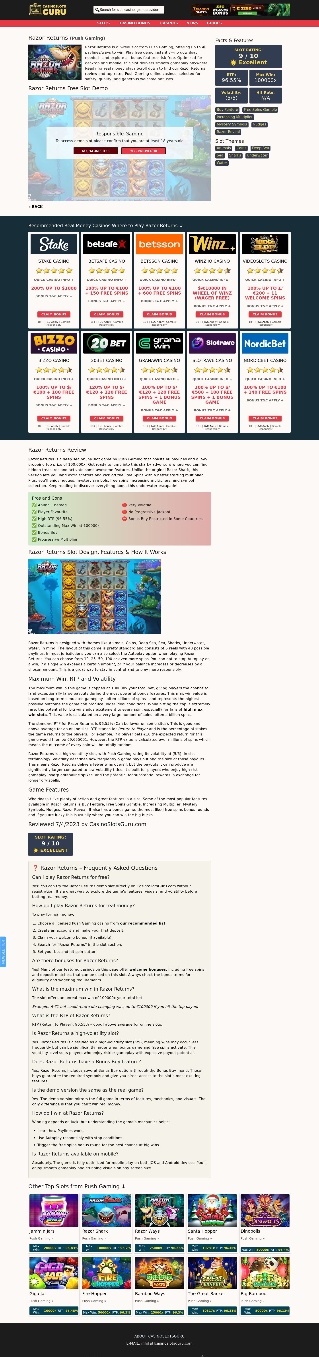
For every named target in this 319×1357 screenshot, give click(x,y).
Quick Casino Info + (54, 280)
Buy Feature (227, 110)
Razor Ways (147, 1231)
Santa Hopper (202, 1231)
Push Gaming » (41, 1238)
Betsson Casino (160, 261)
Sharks (235, 155)
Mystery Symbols (232, 124)
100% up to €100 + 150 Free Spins (106, 291)
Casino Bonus (135, 23)
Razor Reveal (228, 132)
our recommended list (142, 923)
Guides (214, 23)
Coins (241, 148)
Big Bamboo (253, 1293)
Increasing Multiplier (235, 117)
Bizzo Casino (53, 360)
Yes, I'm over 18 (143, 151)
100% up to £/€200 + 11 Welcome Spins (265, 293)
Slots (103, 23)
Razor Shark (95, 1231)
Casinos (169, 23)
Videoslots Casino (265, 261)
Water (222, 163)
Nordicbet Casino (265, 360)
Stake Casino (53, 261)
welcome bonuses (147, 969)
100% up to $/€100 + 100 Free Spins (53, 392)
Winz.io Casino (212, 261)
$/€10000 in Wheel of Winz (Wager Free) (212, 293)
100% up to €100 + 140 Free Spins (265, 390)
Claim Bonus (53, 314)
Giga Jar (37, 1293)
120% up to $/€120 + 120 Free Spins (106, 392)
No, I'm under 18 (95, 151)
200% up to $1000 (54, 288)
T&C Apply (51, 322)
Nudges (259, 124)
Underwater (257, 155)
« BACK (35, 207)
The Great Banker (206, 1293)
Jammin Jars (42, 1231)
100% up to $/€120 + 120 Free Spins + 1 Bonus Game (159, 395)
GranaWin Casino (159, 360)
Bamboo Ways (150, 1293)
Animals (224, 148)
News (192, 23)
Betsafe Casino (106, 261)
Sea (220, 155)
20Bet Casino (106, 360)
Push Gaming (87, 38)
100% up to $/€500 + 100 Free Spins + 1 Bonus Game (212, 395)
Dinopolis (250, 1231)
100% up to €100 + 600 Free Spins (159, 291)
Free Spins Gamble (260, 110)
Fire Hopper (94, 1293)
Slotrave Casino (212, 360)
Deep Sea (260, 148)
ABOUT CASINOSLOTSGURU (159, 1336)
